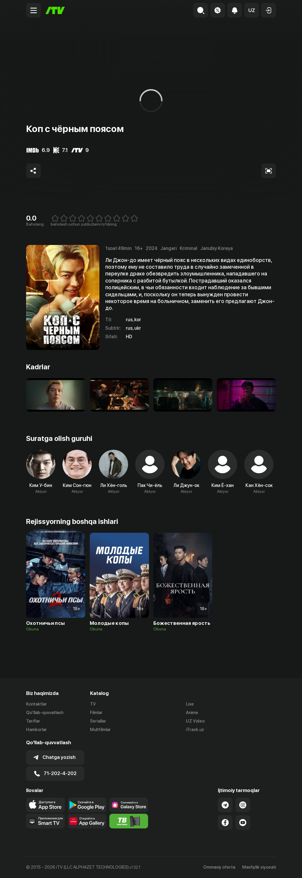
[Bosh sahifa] (55, 10)
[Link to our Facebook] (225, 822)
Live (190, 704)
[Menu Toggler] (33, 10)
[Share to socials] (33, 170)
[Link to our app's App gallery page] (87, 821)
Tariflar (33, 721)
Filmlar (96, 712)
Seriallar (98, 721)
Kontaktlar (36, 704)
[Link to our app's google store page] (87, 805)
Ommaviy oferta (219, 867)
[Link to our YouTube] (242, 822)
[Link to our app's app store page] (45, 805)
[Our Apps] (45, 821)
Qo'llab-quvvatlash (44, 712)
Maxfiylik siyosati (259, 867)
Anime (192, 712)
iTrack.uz (195, 729)
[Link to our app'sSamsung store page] (128, 805)
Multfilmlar (100, 729)
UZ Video (195, 721)
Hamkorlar (36, 729)
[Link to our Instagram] (242, 805)
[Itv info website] (128, 821)
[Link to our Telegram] (225, 805)
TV (93, 704)
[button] (251, 10)
